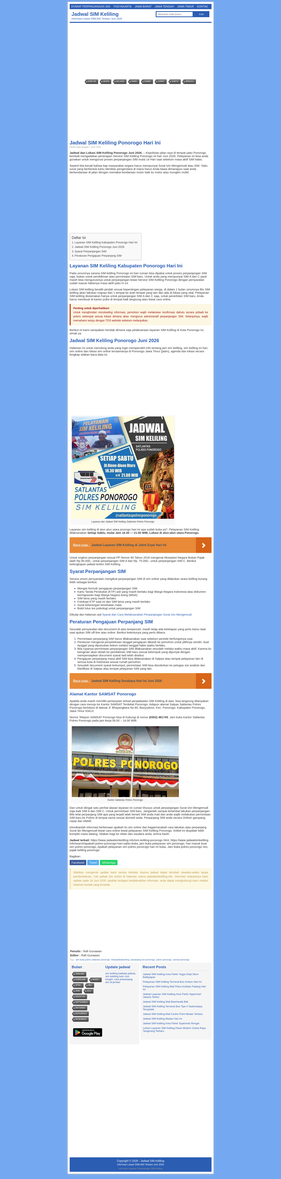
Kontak (202, 6)
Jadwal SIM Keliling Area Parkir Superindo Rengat (171, 1023)
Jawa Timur (185, 6)
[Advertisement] (142, 51)
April (78, 985)
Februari (81, 980)
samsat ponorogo (181, 959)
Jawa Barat (143, 6)
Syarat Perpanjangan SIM (90, 6)
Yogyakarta (122, 6)
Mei (90, 985)
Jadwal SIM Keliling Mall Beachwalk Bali (165, 1001)
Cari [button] (201, 14)
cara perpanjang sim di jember (119, 981)
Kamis (147, 81)
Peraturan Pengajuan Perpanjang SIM (98, 255)
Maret (96, 980)
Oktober (80, 1008)
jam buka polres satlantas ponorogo (93, 959)
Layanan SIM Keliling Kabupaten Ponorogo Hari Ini (106, 242)
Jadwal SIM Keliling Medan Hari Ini (162, 1018)
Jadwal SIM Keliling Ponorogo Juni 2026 (99, 246)
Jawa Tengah (164, 6)
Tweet (93, 862)
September (82, 1002)
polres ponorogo (164, 959)
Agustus (80, 997)
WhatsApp (108, 862)
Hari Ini (92, 81)
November (81, 1014)
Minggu (190, 81)
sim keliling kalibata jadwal (120, 973)
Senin (106, 81)
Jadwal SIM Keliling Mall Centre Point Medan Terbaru (173, 1014)
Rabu (134, 81)
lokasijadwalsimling (120, 959)
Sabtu (175, 81)
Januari (80, 974)
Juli (89, 991)
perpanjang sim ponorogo (143, 959)
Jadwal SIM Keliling (95, 14)
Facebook (78, 862)
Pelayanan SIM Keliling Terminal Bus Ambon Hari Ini (172, 981)
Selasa (120, 81)
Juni (78, 991)
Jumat (161, 81)
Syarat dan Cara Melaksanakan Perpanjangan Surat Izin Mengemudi (147, 614)
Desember (81, 1019)
